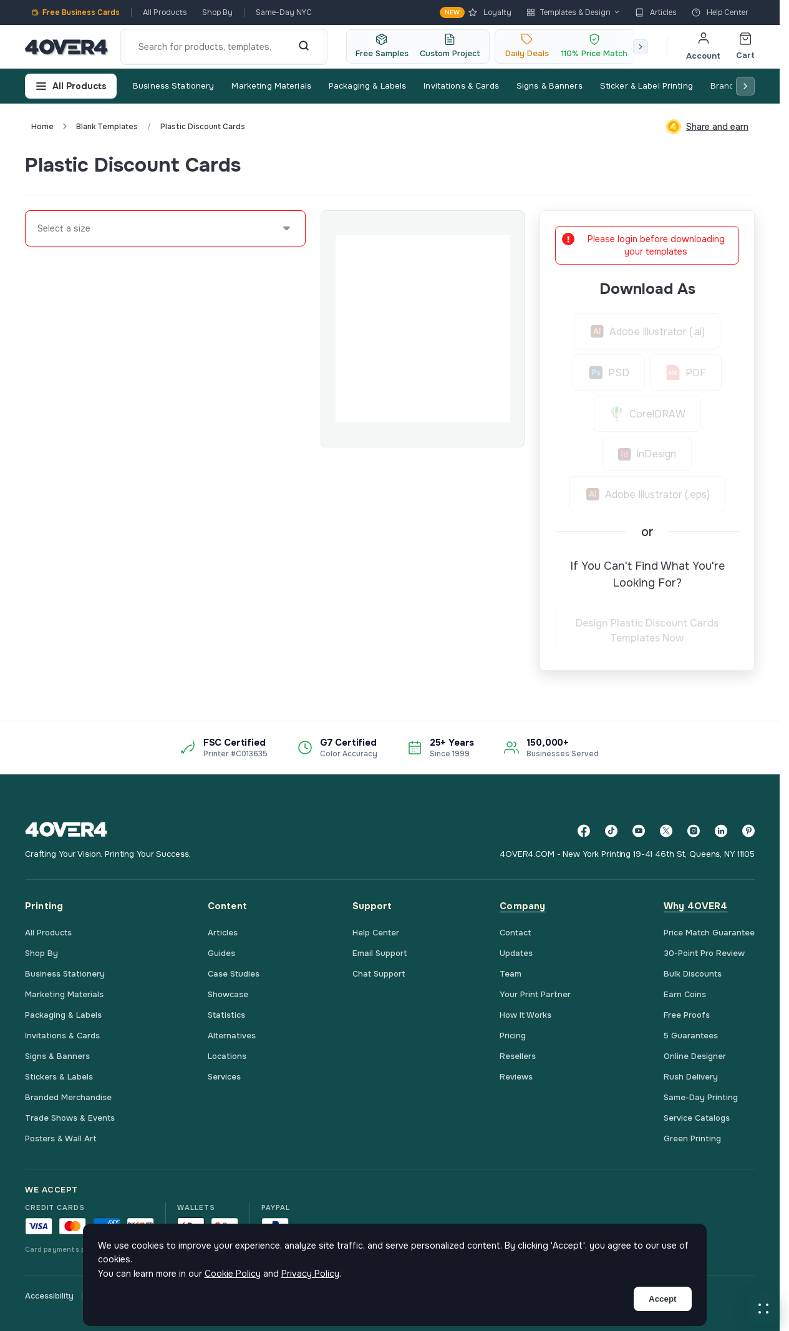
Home (42, 127)
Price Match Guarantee (709, 932)
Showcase (228, 994)
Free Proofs (687, 1015)
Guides (221, 953)
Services (224, 1076)
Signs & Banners (549, 85)
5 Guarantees (691, 1035)
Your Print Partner (535, 994)
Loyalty (475, 12)
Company (522, 906)
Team (510, 973)
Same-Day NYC (284, 12)
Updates (516, 953)
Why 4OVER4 (696, 906)
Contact (515, 932)
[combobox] (38, 228)
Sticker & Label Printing (646, 85)
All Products (165, 12)
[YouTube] (638, 830)
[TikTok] (611, 830)
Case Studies (233, 973)
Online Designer (695, 1056)
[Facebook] (584, 830)
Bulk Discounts (693, 973)
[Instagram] (693, 830)
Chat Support (378, 973)
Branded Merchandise (68, 1097)
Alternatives (232, 1035)
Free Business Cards (75, 12)
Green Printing (692, 1138)
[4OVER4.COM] (66, 46)
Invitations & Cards (461, 85)
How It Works (525, 1015)
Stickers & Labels (59, 1076)
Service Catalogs (697, 1118)
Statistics (226, 1015)
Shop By (217, 12)
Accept (662, 1299)
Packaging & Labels (367, 85)
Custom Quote (709, 164)
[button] (763, 1308)
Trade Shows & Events (70, 1118)
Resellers (518, 1056)
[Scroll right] (640, 46)
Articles (656, 12)
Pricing (513, 1035)
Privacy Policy (310, 1273)
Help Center (720, 12)
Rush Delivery (691, 1076)
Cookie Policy (233, 1273)
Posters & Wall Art (61, 1138)
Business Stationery (173, 85)
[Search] (303, 46)
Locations (227, 1056)
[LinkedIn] (721, 830)
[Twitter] (666, 830)
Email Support (379, 953)
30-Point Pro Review (704, 953)
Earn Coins (685, 994)
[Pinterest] (748, 830)
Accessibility (49, 1295)
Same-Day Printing (701, 1097)
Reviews (516, 1076)
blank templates (107, 127)
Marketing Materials (271, 85)
